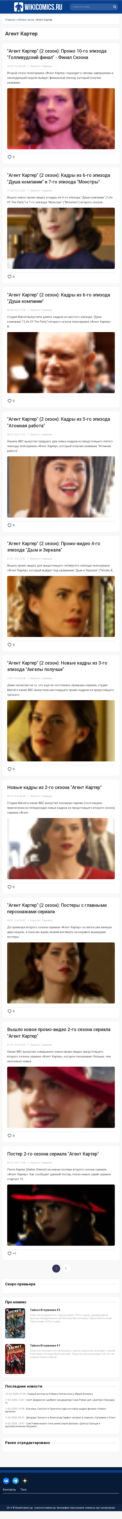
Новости (35, 66)
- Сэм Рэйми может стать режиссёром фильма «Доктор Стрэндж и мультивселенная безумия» (52, 1433)
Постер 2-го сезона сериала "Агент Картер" (53, 1161)
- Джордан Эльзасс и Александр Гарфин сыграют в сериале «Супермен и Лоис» (60, 1425)
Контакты (9, 1497)
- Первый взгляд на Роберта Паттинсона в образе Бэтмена (49, 1401)
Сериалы (47, 66)
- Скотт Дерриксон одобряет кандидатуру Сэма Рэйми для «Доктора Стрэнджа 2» (60, 1409)
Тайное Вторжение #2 (45, 1317)
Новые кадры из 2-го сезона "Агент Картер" (54, 792)
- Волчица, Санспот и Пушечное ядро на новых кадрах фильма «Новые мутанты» (55, 1418)
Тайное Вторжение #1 (45, 1353)
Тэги (23, 1497)
